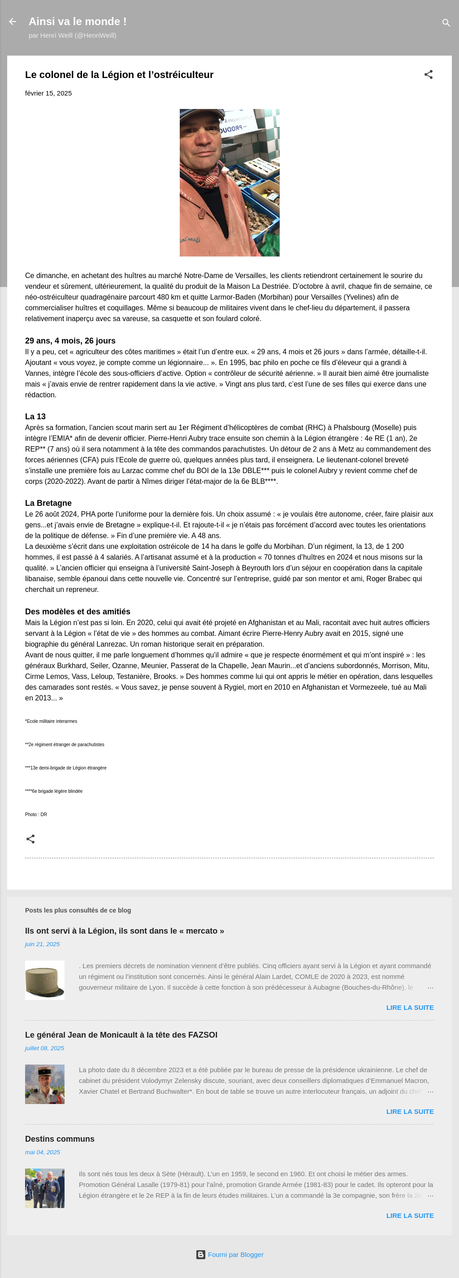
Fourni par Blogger (229, 1254)
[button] (428, 76)
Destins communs (60, 1139)
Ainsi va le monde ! (78, 21)
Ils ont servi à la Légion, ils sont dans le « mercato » (124, 930)
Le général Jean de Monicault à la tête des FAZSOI (121, 1034)
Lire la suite (410, 1007)
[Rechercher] (446, 24)
